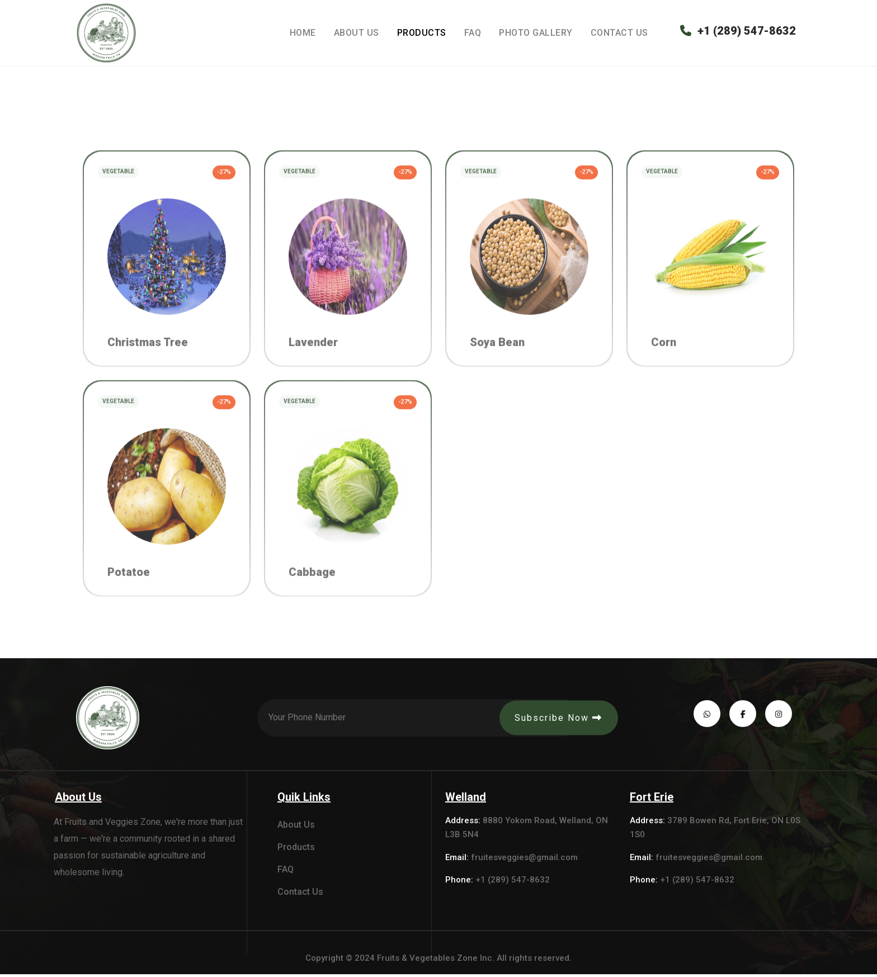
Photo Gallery (536, 32)
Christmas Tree (147, 353)
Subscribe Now (557, 720)
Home (303, 32)
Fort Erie (651, 799)
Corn (663, 353)
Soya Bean (497, 353)
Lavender (313, 353)
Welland (465, 799)
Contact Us (619, 32)
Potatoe (128, 585)
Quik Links (304, 799)
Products (421, 32)
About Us (356, 32)
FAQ (473, 32)
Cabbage (312, 585)
